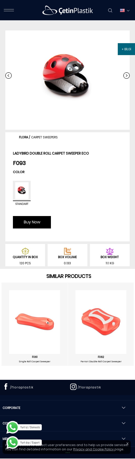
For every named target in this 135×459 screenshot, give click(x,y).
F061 (34, 357)
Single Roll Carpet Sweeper (34, 361)
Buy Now (32, 222)
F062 (101, 357)
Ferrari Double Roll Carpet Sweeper (101, 361)
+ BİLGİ (126, 49)
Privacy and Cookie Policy (93, 449)
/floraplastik (21, 387)
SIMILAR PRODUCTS (68, 276)
